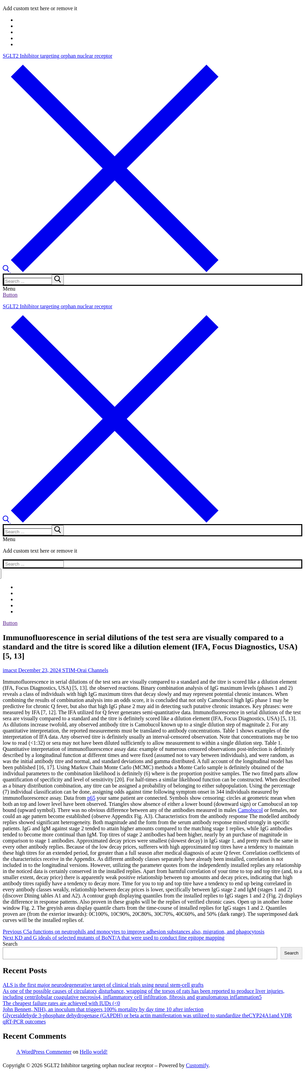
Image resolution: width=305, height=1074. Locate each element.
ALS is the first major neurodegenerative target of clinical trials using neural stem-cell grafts (103, 985)
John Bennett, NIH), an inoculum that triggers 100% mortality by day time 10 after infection (103, 1009)
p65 (91, 798)
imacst (10, 670)
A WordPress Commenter (44, 1052)
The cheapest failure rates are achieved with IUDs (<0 (61, 1003)
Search (10, 944)
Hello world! (94, 1052)
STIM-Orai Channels (85, 670)
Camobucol (250, 810)
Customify (197, 1065)
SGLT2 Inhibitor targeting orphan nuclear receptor (57, 56)
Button (10, 295)
